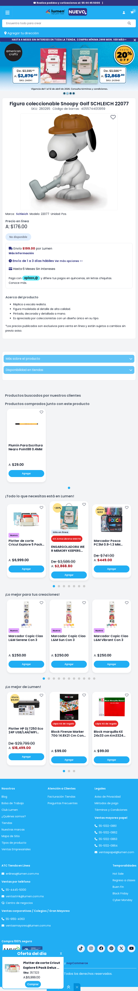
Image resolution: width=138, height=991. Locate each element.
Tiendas (7, 823)
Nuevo (14, 535)
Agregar (26, 473)
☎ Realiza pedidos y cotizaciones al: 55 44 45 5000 (66, 2)
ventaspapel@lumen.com (116, 852)
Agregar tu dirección (21, 33)
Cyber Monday (122, 900)
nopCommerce (77, 963)
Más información (21, 253)
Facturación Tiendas (61, 797)
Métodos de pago (106, 803)
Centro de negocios (19, 903)
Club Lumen (10, 810)
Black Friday (120, 893)
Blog (4, 797)
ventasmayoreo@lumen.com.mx (28, 926)
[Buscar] (129, 23)
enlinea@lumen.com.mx (22, 874)
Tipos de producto (14, 843)
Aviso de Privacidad (108, 797)
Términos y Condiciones (111, 810)
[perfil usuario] (123, 12)
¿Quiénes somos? (14, 816)
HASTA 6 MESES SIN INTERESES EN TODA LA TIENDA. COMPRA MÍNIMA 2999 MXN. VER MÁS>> (69, 39)
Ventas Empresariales (16, 849)
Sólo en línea (60, 532)
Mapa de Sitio (11, 836)
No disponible (18, 237)
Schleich (22, 214)
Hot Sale (118, 874)
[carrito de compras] (132, 12)
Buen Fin (118, 887)
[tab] (69, 488)
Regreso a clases (124, 880)
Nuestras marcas (13, 829)
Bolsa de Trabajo (13, 803)
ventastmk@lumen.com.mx (25, 896)
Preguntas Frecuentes (63, 803)
